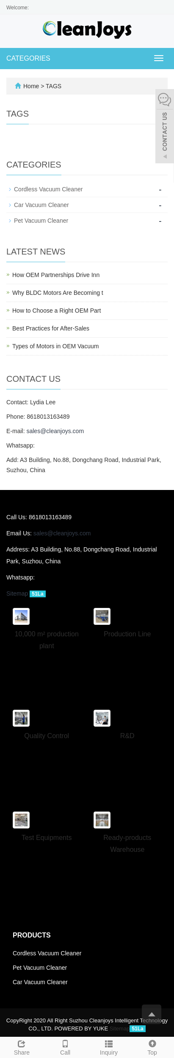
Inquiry (109, 1046)
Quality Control (46, 735)
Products (32, 935)
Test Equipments (47, 837)
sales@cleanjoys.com (55, 431)
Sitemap (17, 593)
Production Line (127, 634)
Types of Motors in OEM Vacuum (55, 346)
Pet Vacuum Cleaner (41, 220)
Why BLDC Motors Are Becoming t (57, 292)
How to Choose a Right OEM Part (56, 310)
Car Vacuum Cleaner (41, 205)
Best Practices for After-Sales (50, 328)
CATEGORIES (28, 58)
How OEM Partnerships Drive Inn (55, 274)
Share (22, 1046)
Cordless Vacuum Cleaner (48, 189)
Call (65, 1046)
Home (31, 86)
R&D (127, 735)
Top (152, 1046)
